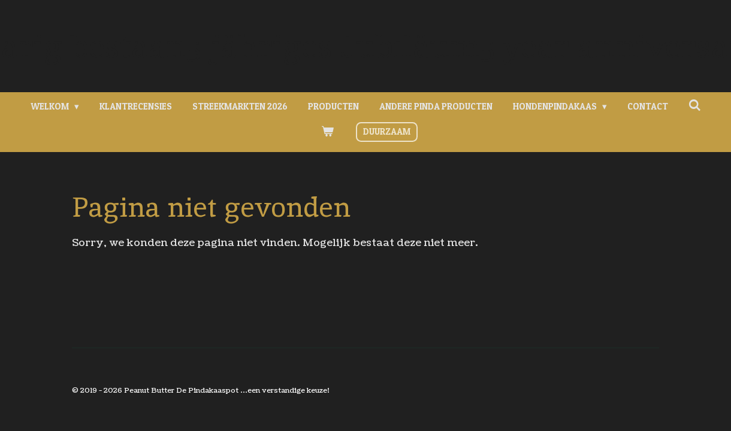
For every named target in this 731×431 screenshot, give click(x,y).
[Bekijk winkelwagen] (327, 132)
